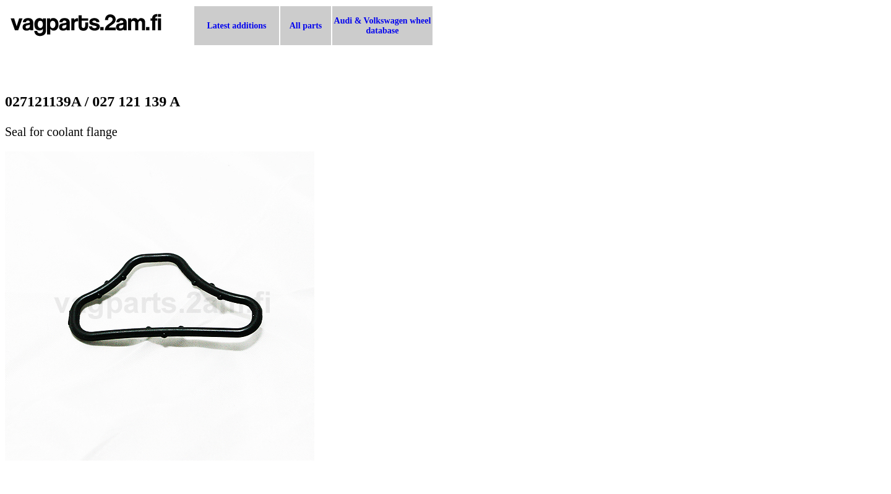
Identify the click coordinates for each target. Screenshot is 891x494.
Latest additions (236, 25)
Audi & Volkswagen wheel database (382, 25)
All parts (306, 25)
